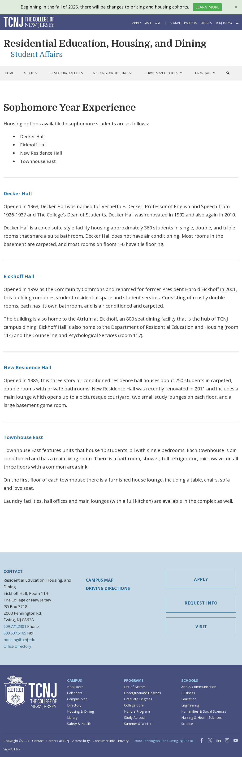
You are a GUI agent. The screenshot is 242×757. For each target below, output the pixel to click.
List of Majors (135, 687)
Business (188, 693)
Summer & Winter (137, 723)
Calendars (74, 693)
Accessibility (81, 741)
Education (188, 699)
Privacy (123, 741)
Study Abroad (134, 717)
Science (187, 723)
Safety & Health (79, 723)
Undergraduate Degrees (142, 693)
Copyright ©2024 (16, 741)
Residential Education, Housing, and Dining (105, 43)
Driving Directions (108, 588)
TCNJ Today (224, 23)
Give (158, 23)
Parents (190, 23)
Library (72, 717)
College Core (134, 705)
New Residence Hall (28, 367)
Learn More (207, 7)
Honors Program (137, 711)
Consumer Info (104, 741)
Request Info (201, 603)
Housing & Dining (80, 711)
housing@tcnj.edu (19, 639)
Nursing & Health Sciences (201, 717)
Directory (74, 705)
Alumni (175, 23)
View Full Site (12, 749)
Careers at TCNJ (57, 741)
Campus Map (99, 580)
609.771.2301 (15, 626)
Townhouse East (23, 437)
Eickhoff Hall (19, 276)
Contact (37, 741)
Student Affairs (37, 55)
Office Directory (17, 646)
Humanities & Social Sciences (203, 711)
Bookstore (75, 687)
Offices (206, 23)
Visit (148, 23)
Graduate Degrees (138, 699)
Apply (136, 23)
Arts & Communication (198, 687)
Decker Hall (18, 193)
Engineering (190, 705)
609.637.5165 (15, 633)
